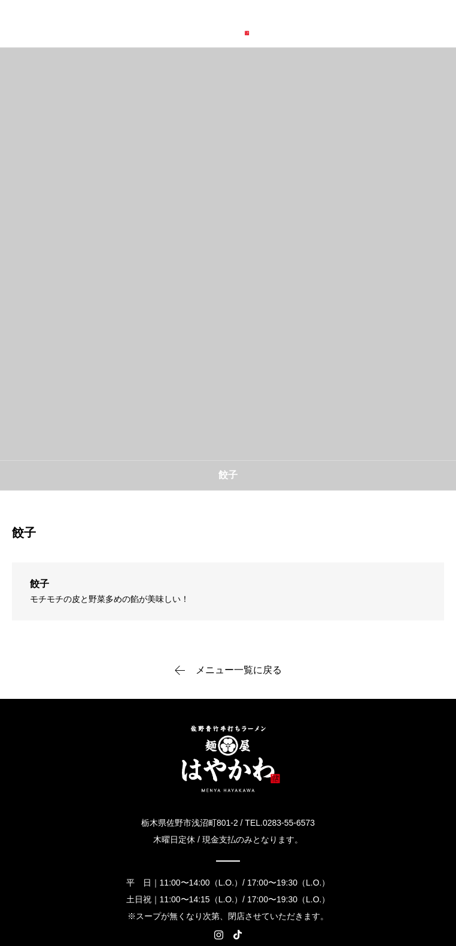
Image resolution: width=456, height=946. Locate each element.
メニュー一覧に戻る (239, 670)
